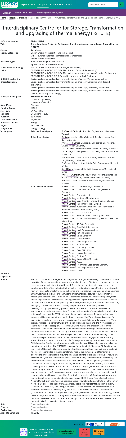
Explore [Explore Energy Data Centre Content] (25, 4)
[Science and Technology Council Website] (95, 424)
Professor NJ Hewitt (70, 163)
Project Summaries (23, 12)
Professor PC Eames (71, 143)
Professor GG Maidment (73, 174)
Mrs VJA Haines (68, 157)
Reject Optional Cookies (84, 432)
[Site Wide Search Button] (121, 4)
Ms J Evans (66, 151)
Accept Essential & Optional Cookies (66, 432)
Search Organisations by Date (49, 12)
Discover (7, 12)
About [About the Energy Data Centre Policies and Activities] (68, 4)
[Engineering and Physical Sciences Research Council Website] (115, 424)
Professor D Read (69, 180)
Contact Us (78, 424)
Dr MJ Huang (67, 169)
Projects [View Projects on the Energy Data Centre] (43, 4)
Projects (12, 17)
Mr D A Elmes (68, 148)
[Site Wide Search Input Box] (103, 4)
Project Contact (69, 186)
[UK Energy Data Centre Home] (9, 4)
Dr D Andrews (68, 137)
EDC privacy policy (99, 432)
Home (3, 17)
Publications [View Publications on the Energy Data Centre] (56, 4)
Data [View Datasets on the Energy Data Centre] (33, 4)
